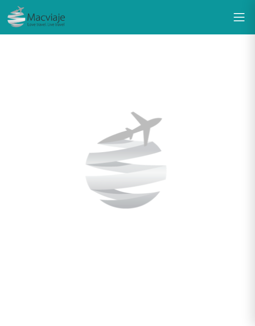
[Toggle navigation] (239, 17)
